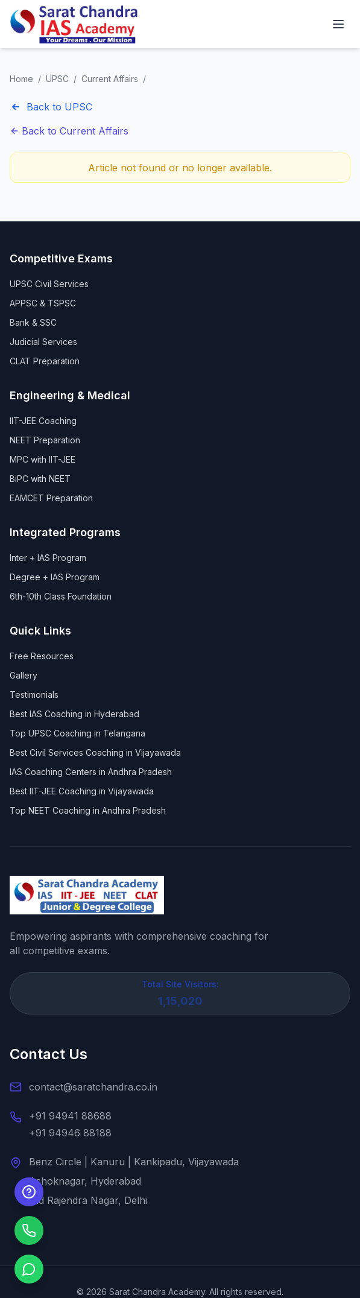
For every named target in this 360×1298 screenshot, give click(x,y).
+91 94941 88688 (70, 1116)
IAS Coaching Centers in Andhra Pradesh (91, 772)
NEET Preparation (45, 440)
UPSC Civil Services (49, 284)
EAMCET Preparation (51, 498)
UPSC (57, 79)
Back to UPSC (51, 107)
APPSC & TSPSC (43, 303)
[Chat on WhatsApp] (28, 1269)
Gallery (23, 675)
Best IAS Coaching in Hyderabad (74, 714)
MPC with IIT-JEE (42, 459)
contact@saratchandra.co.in (93, 1087)
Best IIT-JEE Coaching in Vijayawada (82, 791)
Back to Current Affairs (69, 131)
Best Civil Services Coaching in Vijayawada (95, 752)
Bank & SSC (33, 322)
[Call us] (28, 1230)
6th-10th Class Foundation (61, 596)
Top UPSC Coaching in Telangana (77, 733)
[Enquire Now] (28, 1191)
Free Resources (42, 656)
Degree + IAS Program (54, 577)
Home (21, 79)
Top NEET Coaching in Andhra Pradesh (88, 810)
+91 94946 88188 (70, 1133)
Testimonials (34, 694)
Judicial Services (43, 342)
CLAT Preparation (45, 361)
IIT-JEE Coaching (43, 421)
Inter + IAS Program (48, 557)
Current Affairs (109, 79)
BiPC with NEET (40, 478)
